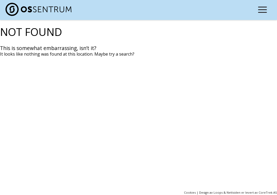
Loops (218, 192)
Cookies (190, 192)
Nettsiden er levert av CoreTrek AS (252, 192)
